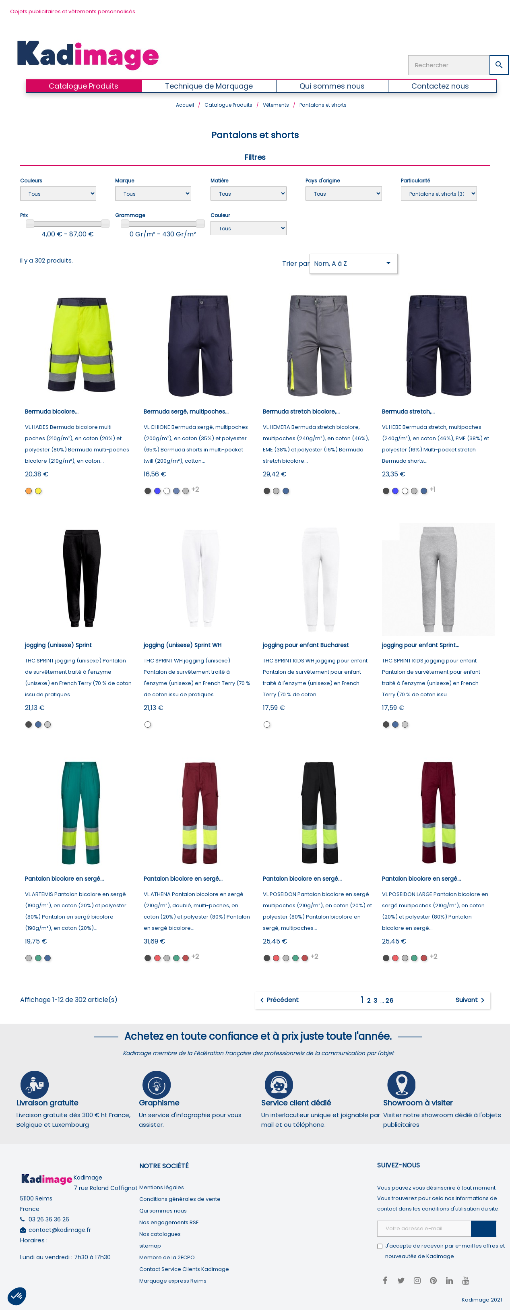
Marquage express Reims (172, 1279)
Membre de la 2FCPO (167, 1255)
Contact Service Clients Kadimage (184, 1267)
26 (390, 999)
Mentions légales (161, 1185)
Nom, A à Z (353, 262)
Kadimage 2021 (482, 1298)
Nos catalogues (160, 1232)
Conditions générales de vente (180, 1197)
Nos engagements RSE (169, 1220)
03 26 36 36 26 (49, 1218)
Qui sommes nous (163, 1209)
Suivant (471, 999)
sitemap (150, 1244)
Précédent (278, 999)
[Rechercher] (458, 63)
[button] (17, 1296)
